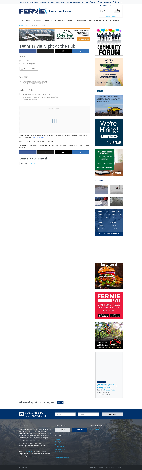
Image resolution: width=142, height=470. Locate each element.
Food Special (37, 94)
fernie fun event (28, 97)
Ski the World (58, 451)
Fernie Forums (33, 2)
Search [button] (92, 2)
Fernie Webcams (44, 2)
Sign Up (80, 430)
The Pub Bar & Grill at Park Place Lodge (35, 82)
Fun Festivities (46, 94)
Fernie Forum (58, 444)
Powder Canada (59, 447)
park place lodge (49, 97)
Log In (62, 430)
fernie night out (38, 97)
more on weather (111, 16)
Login (100, 2)
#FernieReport (59, 439)
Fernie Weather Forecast (57, 2)
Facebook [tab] (24, 163)
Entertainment (27, 94)
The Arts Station (110, 390)
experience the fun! (37, 137)
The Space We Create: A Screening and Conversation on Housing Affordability (108, 386)
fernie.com (28, 452)
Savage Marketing (60, 449)
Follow (60, 402)
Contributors (24, 2)
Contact (119, 467)
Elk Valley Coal (59, 442)
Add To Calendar (28, 69)
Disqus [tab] (33, 163)
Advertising (84, 2)
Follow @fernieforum (62, 458)
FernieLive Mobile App (73, 2)
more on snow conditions (109, 234)
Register (107, 2)
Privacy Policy (110, 467)
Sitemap (101, 467)
